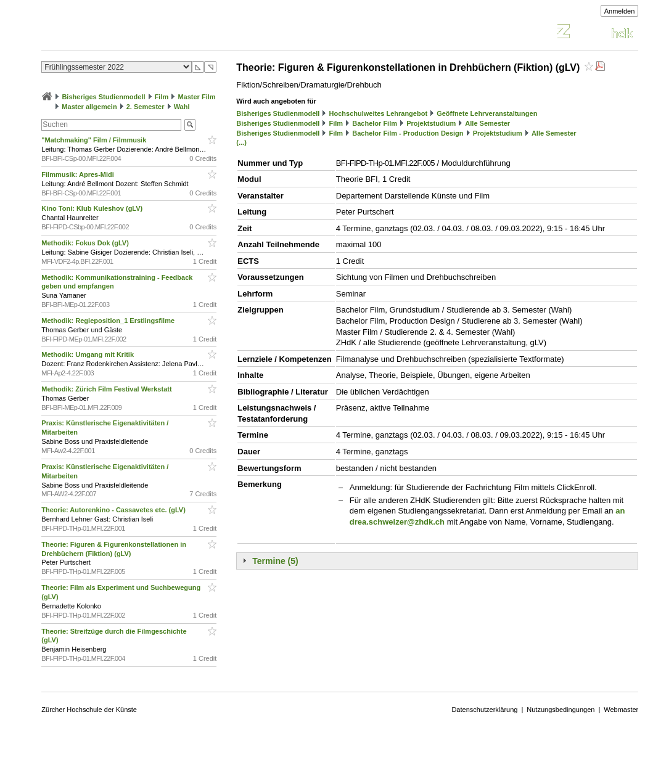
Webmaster (621, 709)
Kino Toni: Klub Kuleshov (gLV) (92, 208)
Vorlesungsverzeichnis (132, 33)
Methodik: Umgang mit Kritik (88, 354)
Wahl (182, 106)
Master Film (196, 96)
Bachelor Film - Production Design (407, 133)
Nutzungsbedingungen (560, 709)
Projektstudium (431, 123)
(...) (241, 142)
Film (162, 96)
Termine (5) (275, 561)
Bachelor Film (374, 123)
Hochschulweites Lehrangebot (378, 113)
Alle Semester (487, 123)
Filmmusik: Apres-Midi (78, 174)
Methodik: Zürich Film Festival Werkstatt (107, 389)
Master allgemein (89, 106)
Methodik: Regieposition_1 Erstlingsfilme (108, 320)
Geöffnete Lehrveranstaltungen (487, 113)
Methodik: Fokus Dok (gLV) (86, 243)
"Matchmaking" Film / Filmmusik (94, 140)
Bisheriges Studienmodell (103, 96)
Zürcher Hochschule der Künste (89, 709)
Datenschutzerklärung (484, 709)
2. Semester (145, 106)
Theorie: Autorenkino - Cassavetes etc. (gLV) (114, 510)
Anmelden (619, 11)
